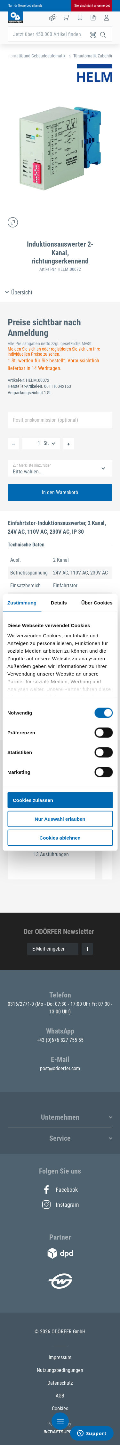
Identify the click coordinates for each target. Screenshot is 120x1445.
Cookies (60, 1408)
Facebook (60, 1189)
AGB (60, 1396)
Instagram (60, 1204)
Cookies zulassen (33, 800)
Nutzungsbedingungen (60, 1370)
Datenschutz (60, 1383)
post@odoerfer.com (60, 1068)
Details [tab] (59, 602)
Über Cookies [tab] (97, 602)
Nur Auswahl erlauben (60, 818)
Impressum (60, 1357)
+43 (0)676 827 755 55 (60, 1040)
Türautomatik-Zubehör (92, 55)
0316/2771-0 (21, 1004)
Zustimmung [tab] (21, 602)
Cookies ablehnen (59, 837)
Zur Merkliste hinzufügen (32, 465)
